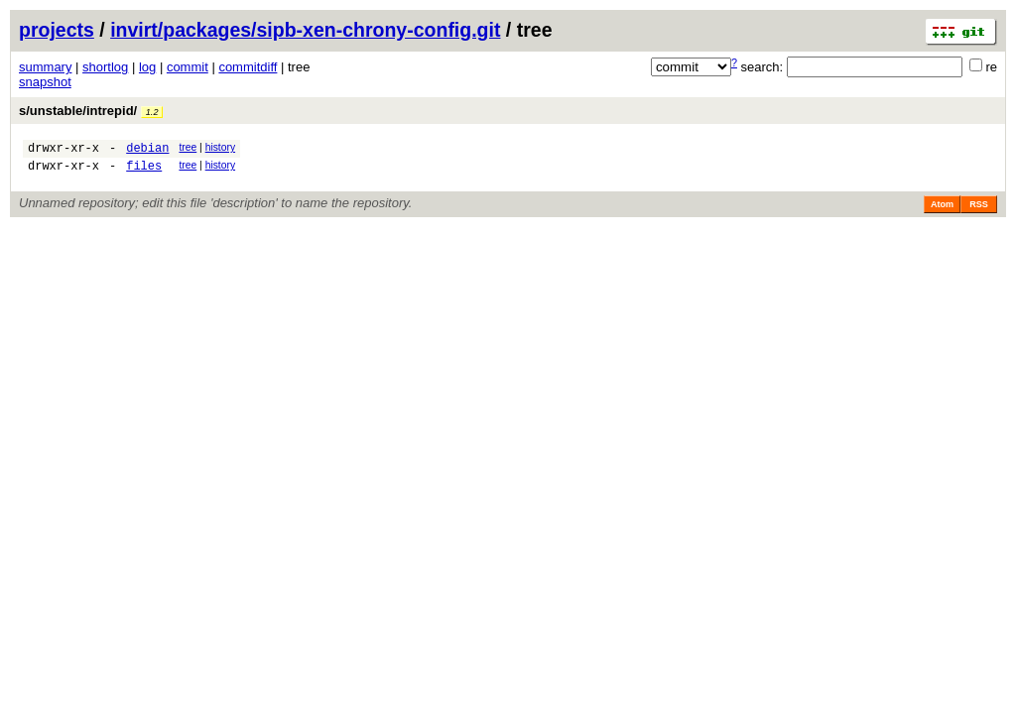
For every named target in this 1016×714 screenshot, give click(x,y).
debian (147, 150)
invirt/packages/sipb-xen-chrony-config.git (305, 30)
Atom (942, 210)
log (147, 67)
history (220, 147)
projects (56, 30)
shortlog (105, 67)
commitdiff (247, 67)
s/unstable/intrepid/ (91, 110)
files (144, 171)
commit (187, 67)
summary (45, 67)
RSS (978, 210)
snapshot (45, 81)
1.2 (152, 112)
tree (187, 147)
